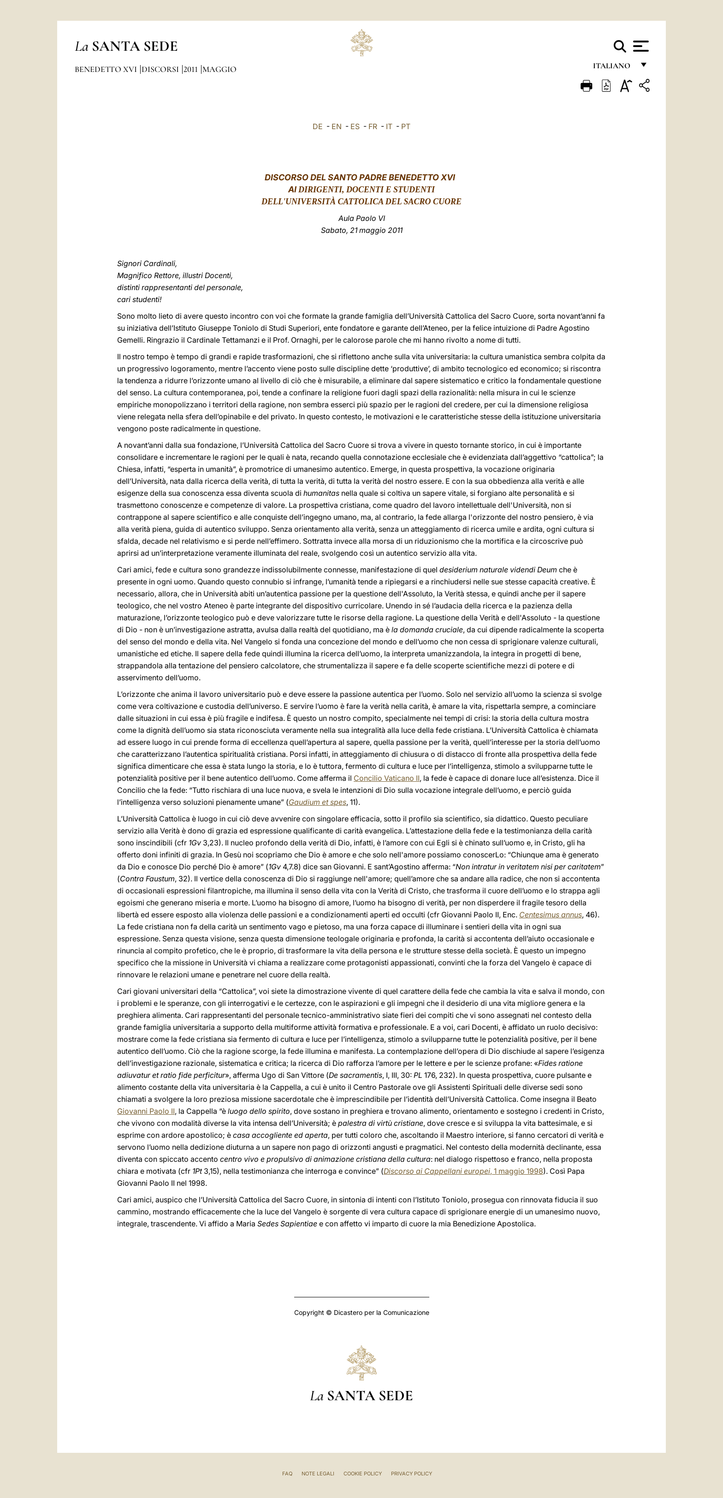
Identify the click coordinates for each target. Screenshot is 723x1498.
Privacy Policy (411, 1473)
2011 (192, 69)
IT (389, 126)
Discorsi (161, 69)
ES (355, 126)
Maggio (219, 69)
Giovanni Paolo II (146, 1111)
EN (337, 126)
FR (372, 126)
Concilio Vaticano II (387, 778)
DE (318, 126)
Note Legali (318, 1473)
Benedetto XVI (107, 69)
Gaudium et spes (317, 802)
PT (405, 126)
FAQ (287, 1473)
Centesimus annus (550, 914)
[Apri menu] (640, 46)
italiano (613, 68)
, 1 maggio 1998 (463, 1171)
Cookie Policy (363, 1473)
